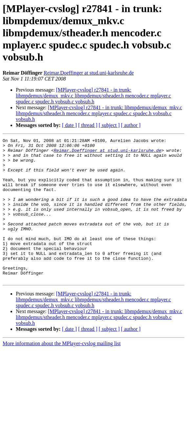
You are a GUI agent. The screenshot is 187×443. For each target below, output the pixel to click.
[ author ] (131, 125)
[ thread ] (87, 125)
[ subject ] (109, 125)
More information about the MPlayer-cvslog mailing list (62, 372)
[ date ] (69, 125)
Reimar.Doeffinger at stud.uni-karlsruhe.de (89, 73)
